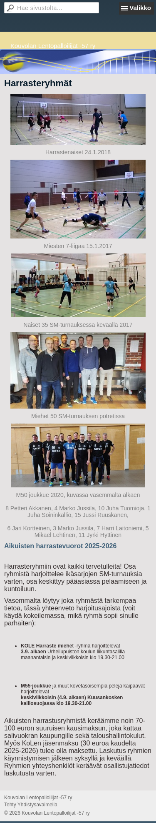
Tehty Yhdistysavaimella (30, 805)
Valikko (140, 7)
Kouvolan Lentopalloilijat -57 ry (52, 45)
